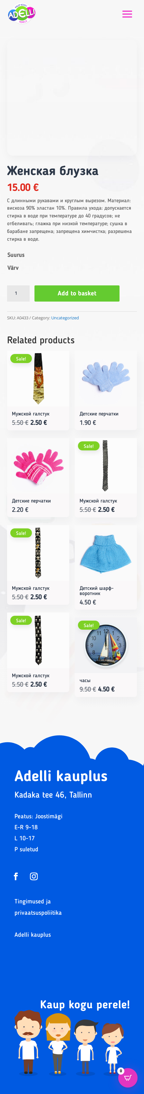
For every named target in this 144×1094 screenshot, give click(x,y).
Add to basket (77, 294)
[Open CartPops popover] (128, 1078)
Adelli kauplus (32, 935)
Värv (12, 268)
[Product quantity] (18, 293)
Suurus (15, 255)
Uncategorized (65, 318)
